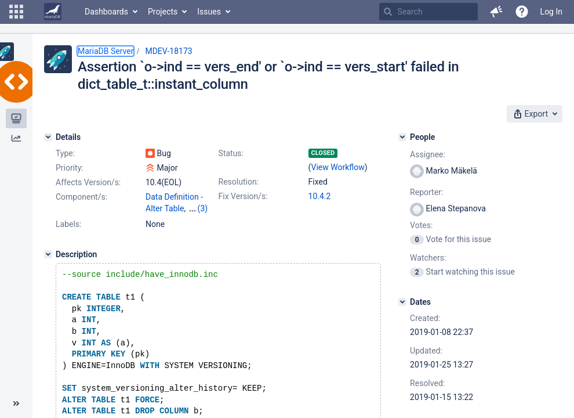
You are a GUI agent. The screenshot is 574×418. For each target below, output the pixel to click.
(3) (203, 208)
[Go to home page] (52, 11)
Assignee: (427, 154)
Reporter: (426, 192)
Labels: (68, 224)
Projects (162, 11)
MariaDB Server (105, 51)
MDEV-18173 (168, 51)
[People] (402, 137)
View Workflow (338, 167)
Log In (551, 11)
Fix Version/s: (243, 196)
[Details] (48, 137)
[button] (16, 11)
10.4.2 (319, 196)
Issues (209, 11)
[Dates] (402, 302)
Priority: (69, 167)
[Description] (48, 254)
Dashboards (106, 11)
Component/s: (81, 196)
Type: (65, 153)
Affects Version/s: (88, 182)
